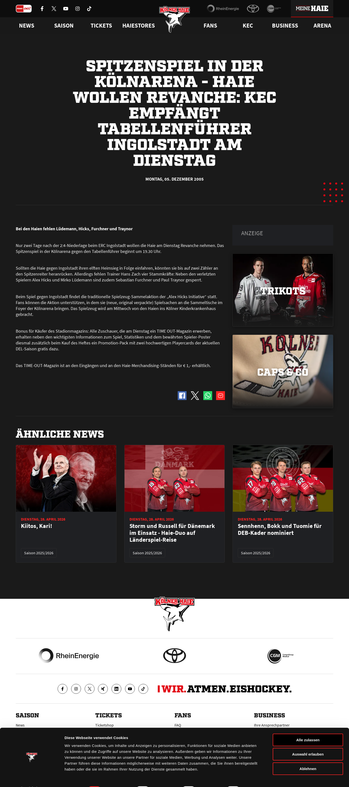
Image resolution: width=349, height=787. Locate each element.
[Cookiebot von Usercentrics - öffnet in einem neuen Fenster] (31, 777)
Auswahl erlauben (308, 741)
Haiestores (138, 25)
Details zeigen (261, 777)
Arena (322, 25)
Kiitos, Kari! (36, 526)
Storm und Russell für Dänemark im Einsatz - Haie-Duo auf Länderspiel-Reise (172, 533)
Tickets (101, 25)
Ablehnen (308, 756)
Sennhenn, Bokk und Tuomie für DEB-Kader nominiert (280, 529)
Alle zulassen (307, 727)
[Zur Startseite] (174, 20)
